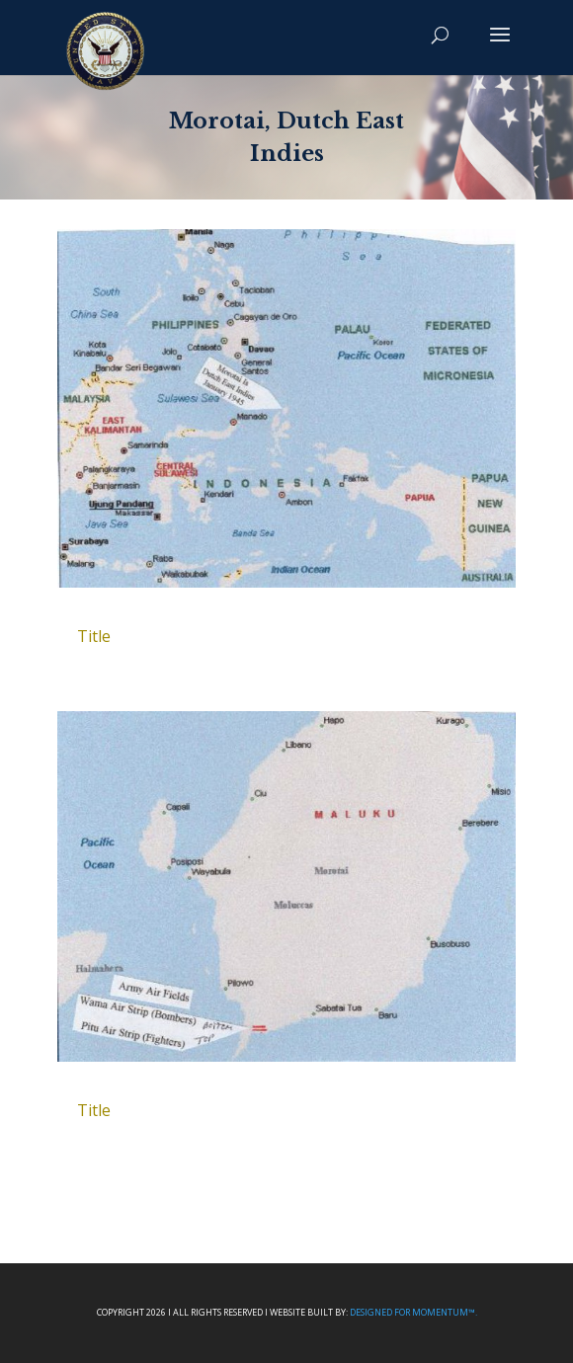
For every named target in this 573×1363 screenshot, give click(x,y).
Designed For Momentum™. (413, 1312)
